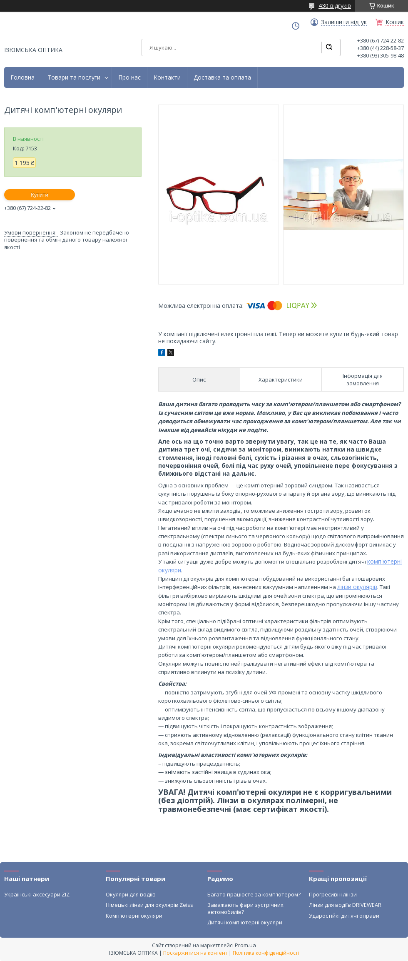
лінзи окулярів (357, 587)
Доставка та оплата (222, 77)
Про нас (129, 77)
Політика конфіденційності (266, 952)
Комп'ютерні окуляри (134, 915)
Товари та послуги (73, 77)
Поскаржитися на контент (195, 952)
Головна (22, 77)
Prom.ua (245, 945)
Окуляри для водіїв (131, 894)
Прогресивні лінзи (333, 894)
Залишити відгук (344, 22)
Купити (39, 195)
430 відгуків (334, 6)
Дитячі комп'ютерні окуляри (244, 922)
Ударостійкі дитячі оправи (344, 915)
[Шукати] (328, 47)
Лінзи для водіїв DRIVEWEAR (345, 905)
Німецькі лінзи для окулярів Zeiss (149, 905)
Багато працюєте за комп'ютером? (254, 894)
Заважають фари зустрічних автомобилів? (245, 908)
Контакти (167, 77)
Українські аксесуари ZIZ (37, 894)
